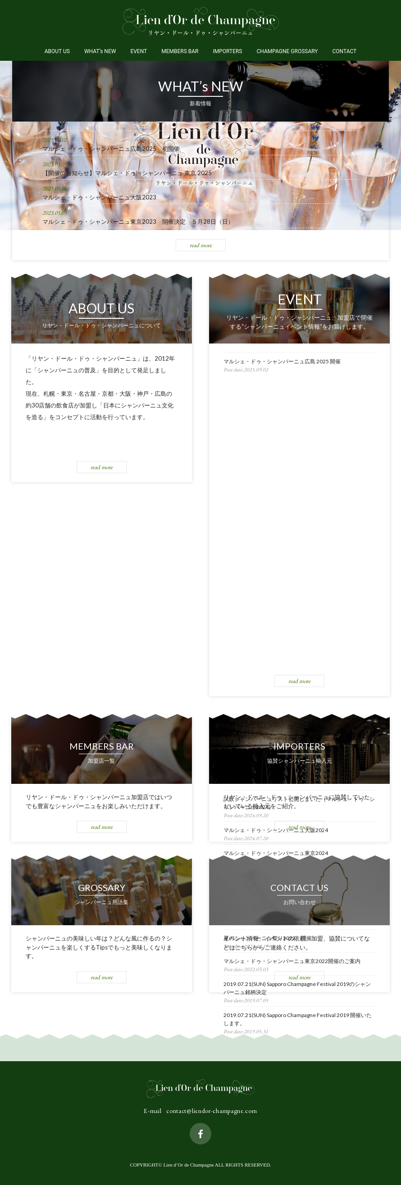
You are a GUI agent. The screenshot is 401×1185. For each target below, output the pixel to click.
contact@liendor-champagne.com (211, 1111)
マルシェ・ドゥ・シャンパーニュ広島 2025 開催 (282, 361)
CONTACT (345, 51)
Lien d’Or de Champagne (201, 21)
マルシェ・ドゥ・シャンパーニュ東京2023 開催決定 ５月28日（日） (138, 221)
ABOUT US (57, 51)
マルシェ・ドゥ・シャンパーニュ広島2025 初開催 (111, 148)
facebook (200, 1133)
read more (201, 245)
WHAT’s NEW (100, 51)
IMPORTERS (227, 51)
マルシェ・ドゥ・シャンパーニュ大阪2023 (99, 197)
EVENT (138, 51)
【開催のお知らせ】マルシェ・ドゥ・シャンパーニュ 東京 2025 (127, 172)
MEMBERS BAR (179, 51)
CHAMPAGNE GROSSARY (287, 51)
